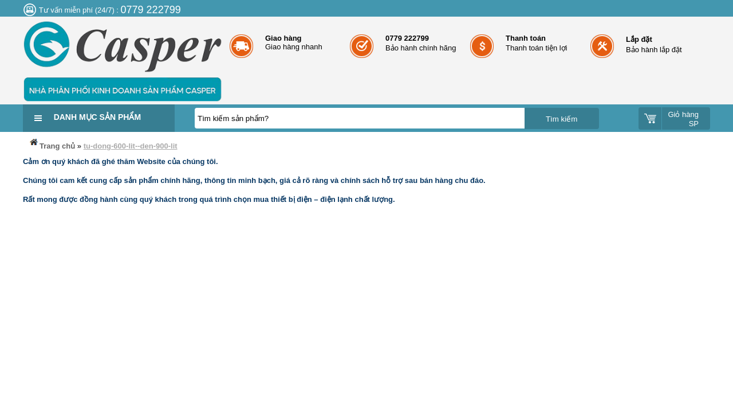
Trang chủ (51, 143)
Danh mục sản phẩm (97, 117)
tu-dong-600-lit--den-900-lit (131, 146)
